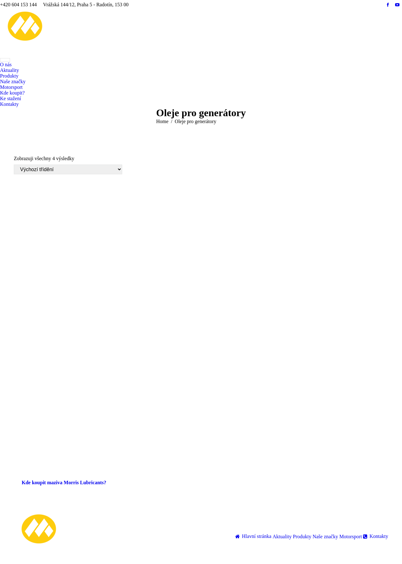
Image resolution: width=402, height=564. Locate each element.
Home (162, 121)
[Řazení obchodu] (68, 169)
